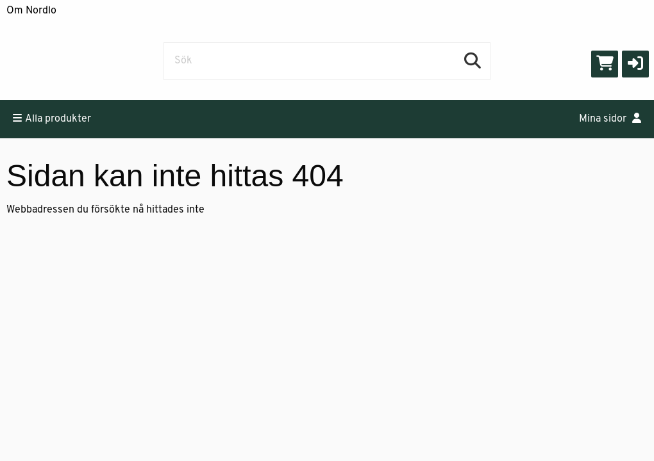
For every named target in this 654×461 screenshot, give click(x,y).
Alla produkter (52, 118)
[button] (635, 64)
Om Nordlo (31, 11)
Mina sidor (610, 118)
